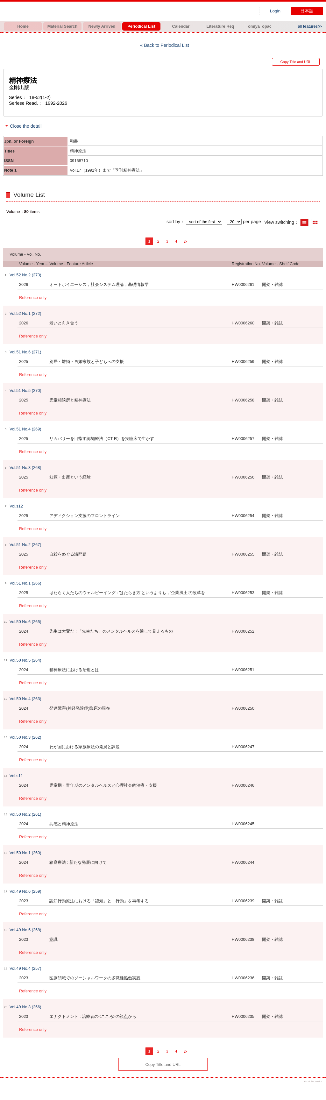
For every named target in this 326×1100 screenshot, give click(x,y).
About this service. (313, 1081)
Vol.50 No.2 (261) (25, 814)
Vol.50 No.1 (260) (25, 852)
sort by (173, 221)
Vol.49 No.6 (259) (25, 891)
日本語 (307, 11)
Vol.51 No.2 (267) (25, 544)
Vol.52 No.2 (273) (25, 275)
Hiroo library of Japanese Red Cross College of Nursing (70, 11)
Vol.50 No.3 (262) (25, 737)
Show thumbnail (315, 222)
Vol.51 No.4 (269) (25, 429)
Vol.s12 (16, 506)
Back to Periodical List (166, 45)
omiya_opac (260, 26)
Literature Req (220, 26)
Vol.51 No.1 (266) (25, 583)
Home (23, 26)
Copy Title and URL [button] (295, 62)
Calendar (181, 26)
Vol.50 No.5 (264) (25, 660)
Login (275, 11)
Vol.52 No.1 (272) (25, 313)
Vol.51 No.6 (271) (25, 352)
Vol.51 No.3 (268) (25, 467)
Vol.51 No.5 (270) (25, 390)
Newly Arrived (102, 26)
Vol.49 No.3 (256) (25, 1006)
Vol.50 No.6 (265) (25, 621)
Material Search (62, 26)
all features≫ (310, 26)
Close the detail (25, 126)
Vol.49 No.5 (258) (25, 929)
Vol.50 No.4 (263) (25, 698)
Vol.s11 (16, 775)
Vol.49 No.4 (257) (25, 968)
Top (315, 1089)
